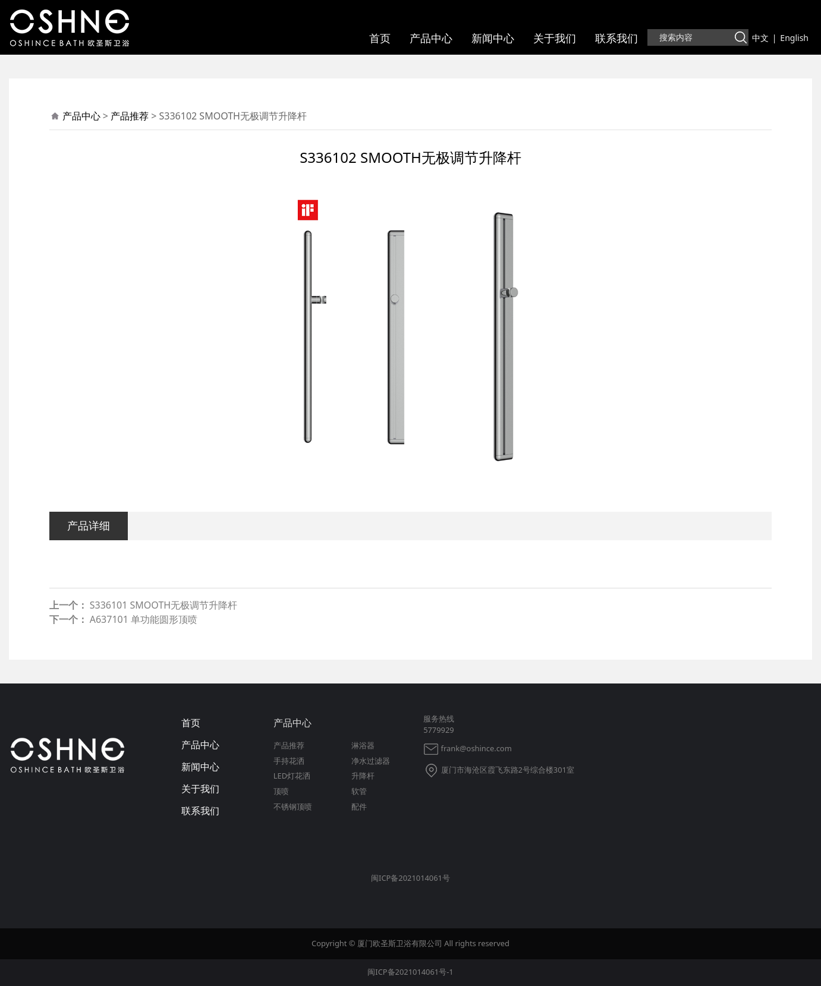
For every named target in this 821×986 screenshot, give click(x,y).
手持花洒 (288, 760)
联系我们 (616, 38)
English (794, 37)
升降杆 (363, 775)
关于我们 (554, 38)
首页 (380, 38)
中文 (760, 37)
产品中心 (431, 38)
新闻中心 (492, 38)
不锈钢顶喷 (292, 806)
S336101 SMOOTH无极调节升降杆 (163, 605)
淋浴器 (363, 745)
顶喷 (281, 791)
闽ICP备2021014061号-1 (410, 971)
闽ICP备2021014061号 (410, 877)
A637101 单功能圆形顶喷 (143, 619)
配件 (359, 806)
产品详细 (88, 525)
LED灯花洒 (291, 775)
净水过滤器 (370, 760)
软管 (359, 791)
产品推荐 (130, 115)
